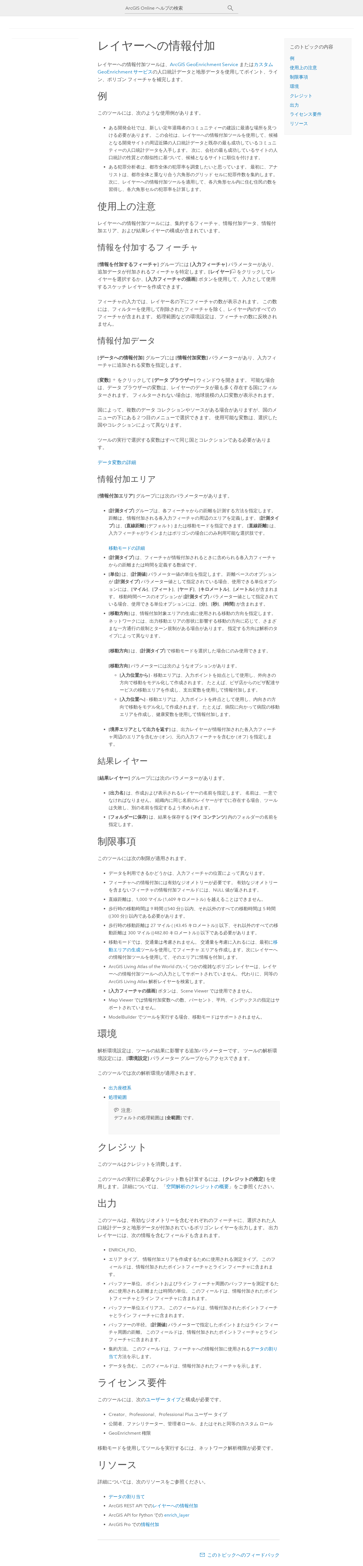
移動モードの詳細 (127, 548)
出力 (294, 105)
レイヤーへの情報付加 (175, 1505)
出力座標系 (120, 1088)
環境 (294, 86)
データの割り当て (127, 1496)
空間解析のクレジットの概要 (197, 1186)
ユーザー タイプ (163, 1399)
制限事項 (299, 77)
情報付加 (150, 1524)
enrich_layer (176, 1515)
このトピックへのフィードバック (243, 1555)
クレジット (301, 95)
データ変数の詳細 (117, 462)
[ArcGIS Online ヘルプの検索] (176, 8)
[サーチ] (230, 8)
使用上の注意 (303, 67)
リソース (299, 123)
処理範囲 (118, 1097)
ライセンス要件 (306, 114)
